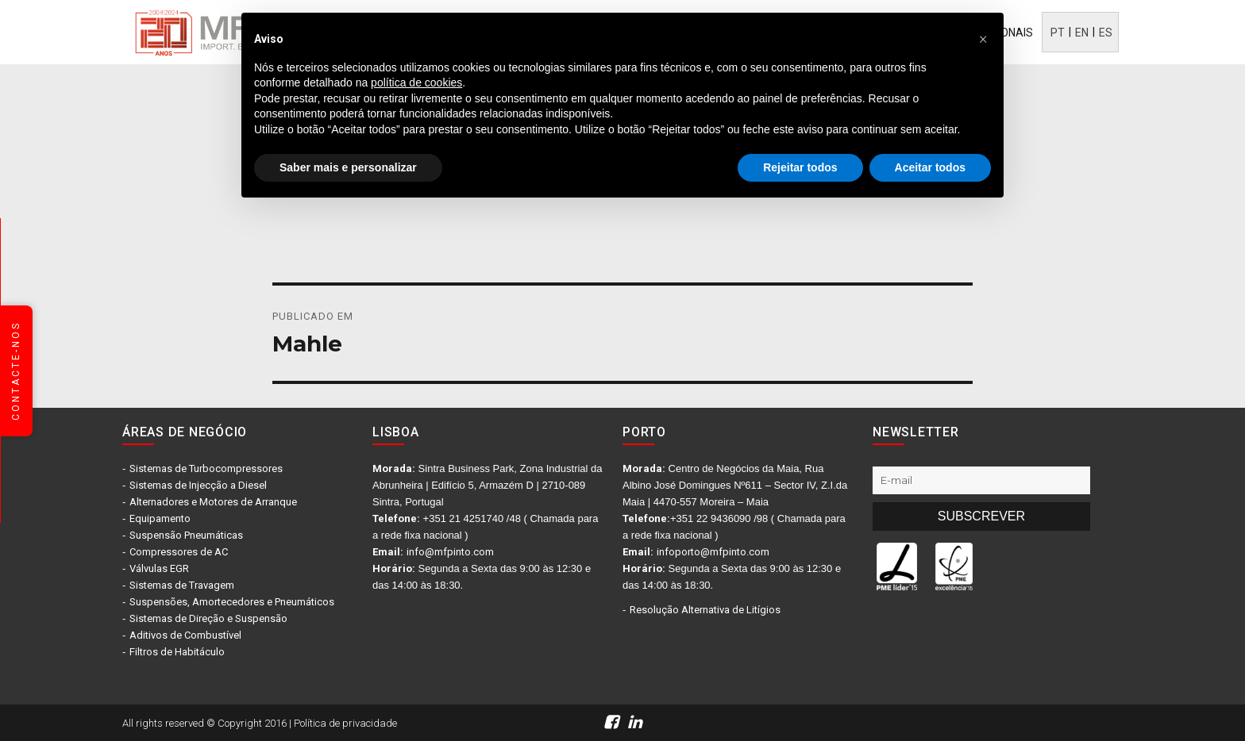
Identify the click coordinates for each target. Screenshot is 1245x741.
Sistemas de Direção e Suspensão (208, 618)
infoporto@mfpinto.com (713, 552)
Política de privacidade (345, 723)
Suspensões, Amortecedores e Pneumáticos (231, 602)
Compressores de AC (178, 552)
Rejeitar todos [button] (800, 167)
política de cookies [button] (416, 82)
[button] (983, 38)
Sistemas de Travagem (181, 585)
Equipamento (160, 518)
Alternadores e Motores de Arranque (213, 502)
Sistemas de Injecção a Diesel (198, 485)
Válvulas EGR (159, 568)
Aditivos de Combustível (185, 635)
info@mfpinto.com (450, 552)
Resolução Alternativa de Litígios (705, 610)
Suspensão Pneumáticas (186, 535)
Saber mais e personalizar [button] (348, 167)
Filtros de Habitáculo (177, 652)
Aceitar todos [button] (930, 167)
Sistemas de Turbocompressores (206, 468)
